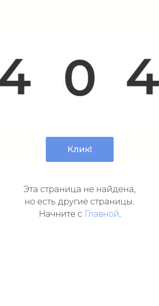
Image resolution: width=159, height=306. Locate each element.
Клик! (79, 149)
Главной (101, 214)
